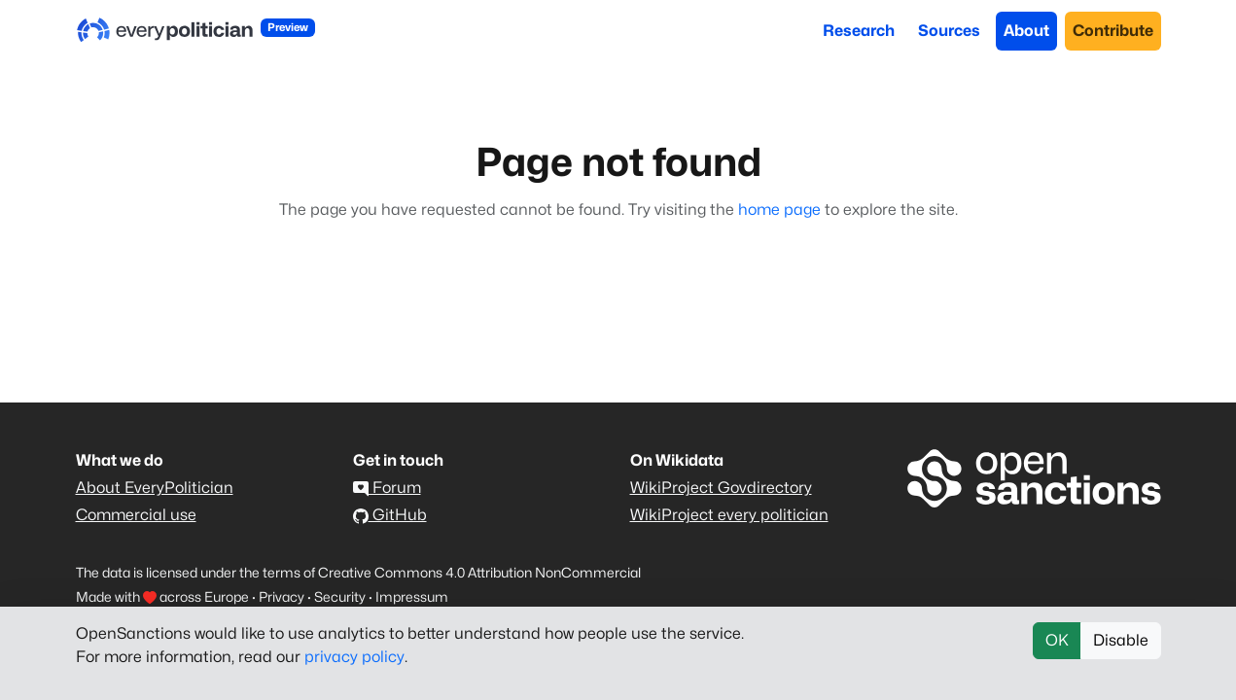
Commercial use (136, 515)
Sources (949, 30)
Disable (1120, 640)
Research (859, 30)
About (1026, 30)
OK (1057, 640)
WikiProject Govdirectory (721, 487)
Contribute (1113, 30)
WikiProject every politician (729, 515)
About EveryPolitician (154, 487)
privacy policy (354, 657)
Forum (387, 487)
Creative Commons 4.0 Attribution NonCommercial (479, 572)
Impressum (411, 596)
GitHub (390, 515)
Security (340, 596)
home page (779, 209)
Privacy (281, 596)
